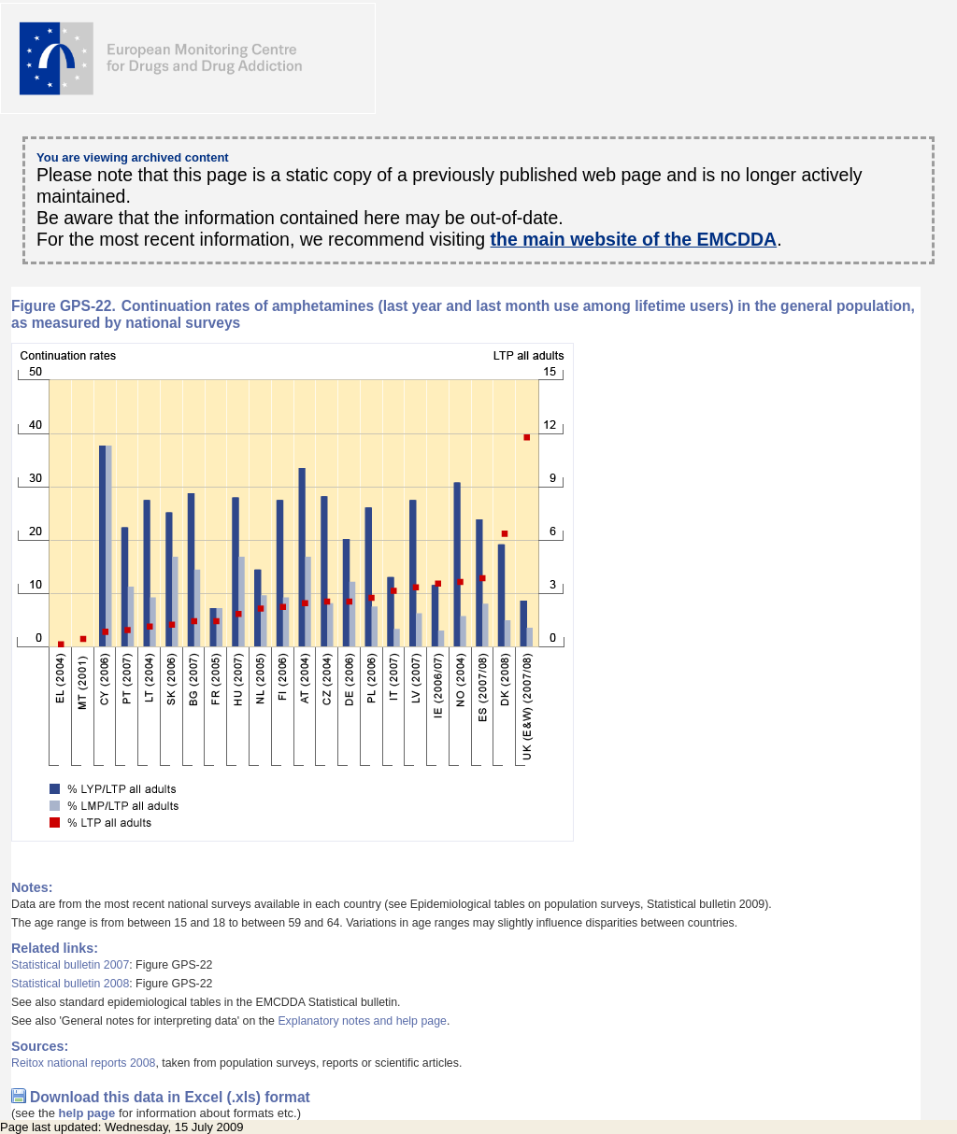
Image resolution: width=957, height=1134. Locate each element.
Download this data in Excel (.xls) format (170, 1097)
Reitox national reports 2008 (83, 1063)
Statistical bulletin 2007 (70, 964)
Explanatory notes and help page (362, 1021)
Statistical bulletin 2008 (70, 983)
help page (87, 1113)
